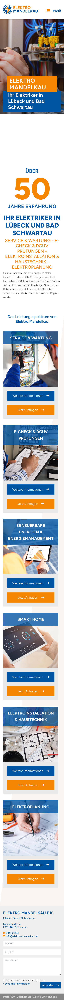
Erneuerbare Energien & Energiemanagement (31, 532)
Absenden (50, 985)
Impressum (9, 996)
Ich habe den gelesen (25, 980)
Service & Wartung (31, 338)
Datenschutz (28, 980)
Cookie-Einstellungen (45, 996)
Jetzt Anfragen (31, 410)
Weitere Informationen (30, 396)
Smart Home (31, 619)
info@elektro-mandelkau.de (22, 936)
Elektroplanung (30, 807)
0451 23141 (12, 932)
